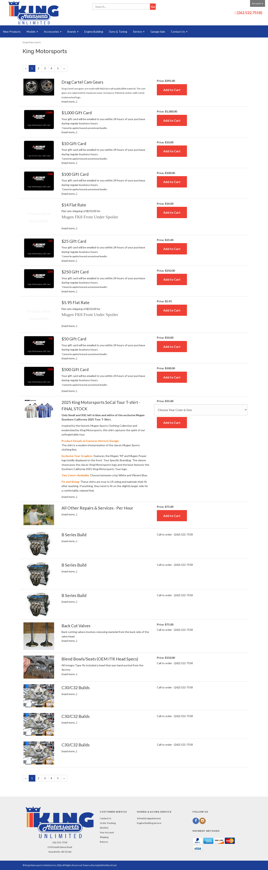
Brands (73, 31)
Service (139, 31)
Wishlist (104, 827)
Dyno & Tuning (118, 31)
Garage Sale (157, 31)
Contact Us (179, 31)
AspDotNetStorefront (106, 865)
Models (32, 31)
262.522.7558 (59, 842)
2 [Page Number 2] (40, 68)
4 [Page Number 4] (53, 68)
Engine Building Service (149, 823)
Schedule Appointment (149, 818)
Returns (104, 841)
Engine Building (93, 31)
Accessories (53, 31)
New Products (12, 31)
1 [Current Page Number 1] (33, 69)
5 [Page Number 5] (59, 68)
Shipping (104, 837)
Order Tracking (108, 823)
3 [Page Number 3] (46, 68)
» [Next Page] (65, 69)
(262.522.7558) (249, 12)
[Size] (201, 409)
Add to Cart (171, 90)
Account (257, 3)
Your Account (107, 832)
